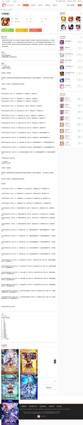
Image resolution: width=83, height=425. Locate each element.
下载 (79, 41)
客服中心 (55, 5)
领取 (79, 99)
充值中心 (40, 5)
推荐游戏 (79, 1)
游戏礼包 (33, 5)
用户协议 (59, 406)
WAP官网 (14, 1)
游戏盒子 (7, 1)
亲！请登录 (69, 1)
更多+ (55, 381)
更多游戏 (33, 30)
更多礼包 (19, 30)
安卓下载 (5, 30)
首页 (2, 1)
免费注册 (74, 1)
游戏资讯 (48, 5)
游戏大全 (26, 5)
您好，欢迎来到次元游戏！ (61, 1)
